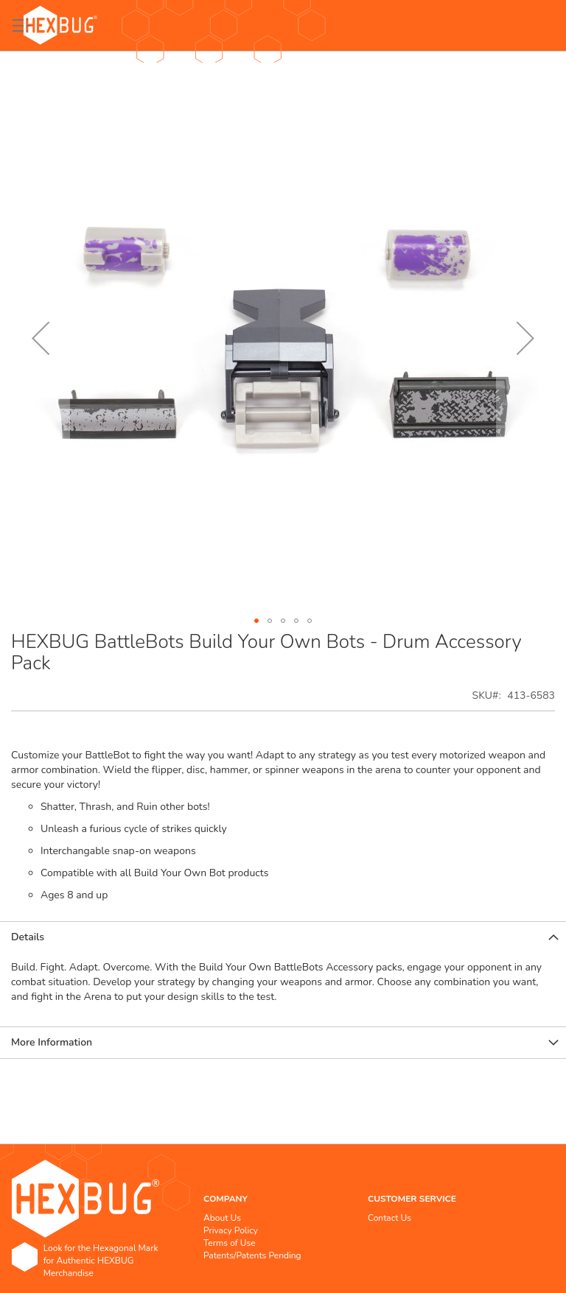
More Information (51, 1042)
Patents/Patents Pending (252, 1255)
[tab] (283, 937)
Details (27, 937)
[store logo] (60, 25)
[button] (40, 338)
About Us (222, 1218)
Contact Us (389, 1218)
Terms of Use (229, 1243)
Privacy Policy (230, 1230)
